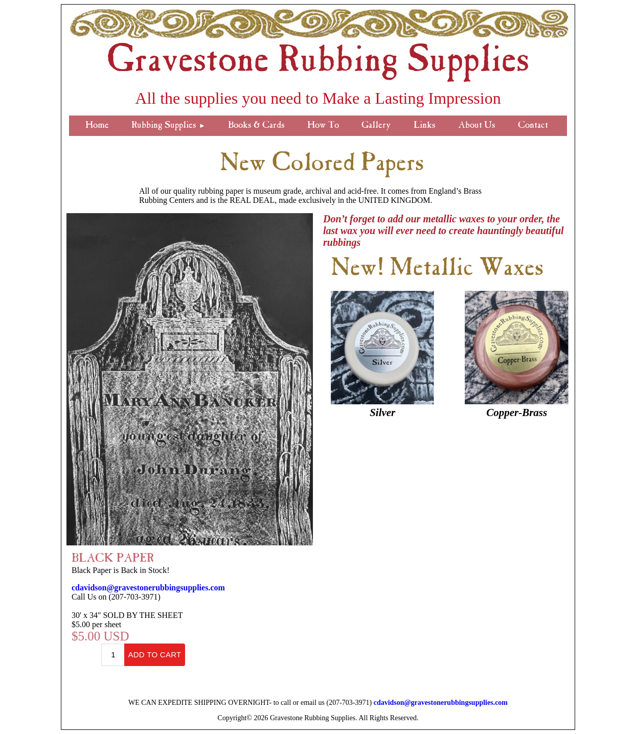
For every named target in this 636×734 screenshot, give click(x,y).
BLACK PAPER (113, 559)
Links (425, 126)
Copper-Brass (516, 412)
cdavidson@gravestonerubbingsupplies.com (148, 587)
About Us (476, 126)
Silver (382, 412)
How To (323, 126)
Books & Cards (256, 126)
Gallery (376, 126)
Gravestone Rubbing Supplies (318, 63)
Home (97, 126)
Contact (533, 126)
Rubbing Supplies (168, 126)
